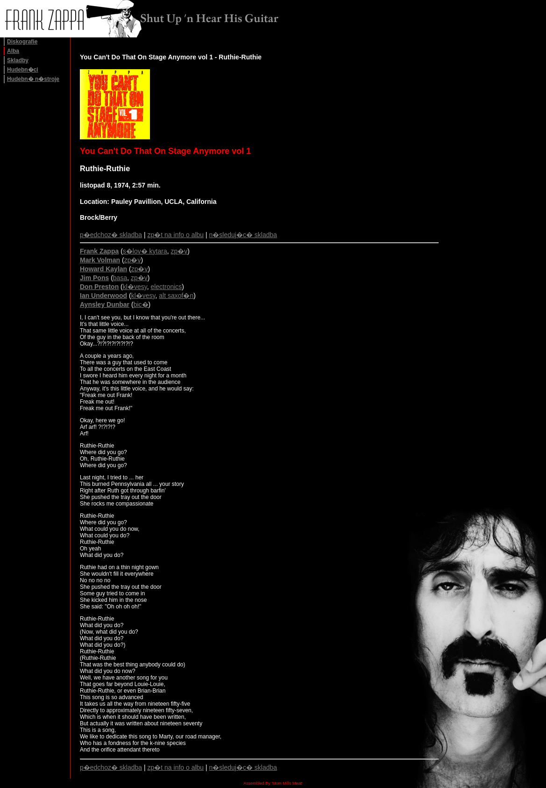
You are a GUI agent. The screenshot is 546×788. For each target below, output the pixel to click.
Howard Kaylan (103, 269)
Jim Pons (94, 278)
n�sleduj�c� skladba (243, 235)
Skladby (17, 60)
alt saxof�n (176, 295)
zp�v (179, 251)
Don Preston (99, 286)
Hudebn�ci (22, 69)
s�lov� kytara (145, 251)
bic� (141, 304)
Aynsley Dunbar (104, 304)
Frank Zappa (99, 251)
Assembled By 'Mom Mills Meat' (272, 783)
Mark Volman (100, 260)
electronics (166, 286)
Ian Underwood (103, 295)
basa (120, 278)
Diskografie (22, 41)
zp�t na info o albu (176, 235)
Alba (13, 51)
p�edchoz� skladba (111, 235)
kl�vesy (135, 286)
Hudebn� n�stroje (33, 79)
